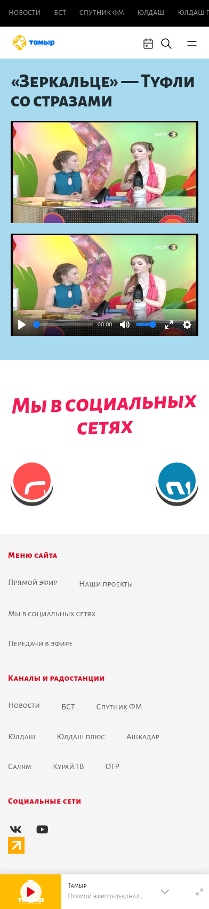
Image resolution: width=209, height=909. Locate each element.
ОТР (112, 766)
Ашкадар (142, 736)
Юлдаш (151, 12)
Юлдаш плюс (81, 736)
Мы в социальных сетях (51, 613)
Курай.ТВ (68, 766)
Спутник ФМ (101, 12)
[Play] (21, 324)
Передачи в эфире (40, 643)
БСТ (60, 12)
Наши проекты (106, 584)
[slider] (63, 324)
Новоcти (25, 12)
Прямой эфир (33, 582)
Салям (19, 766)
